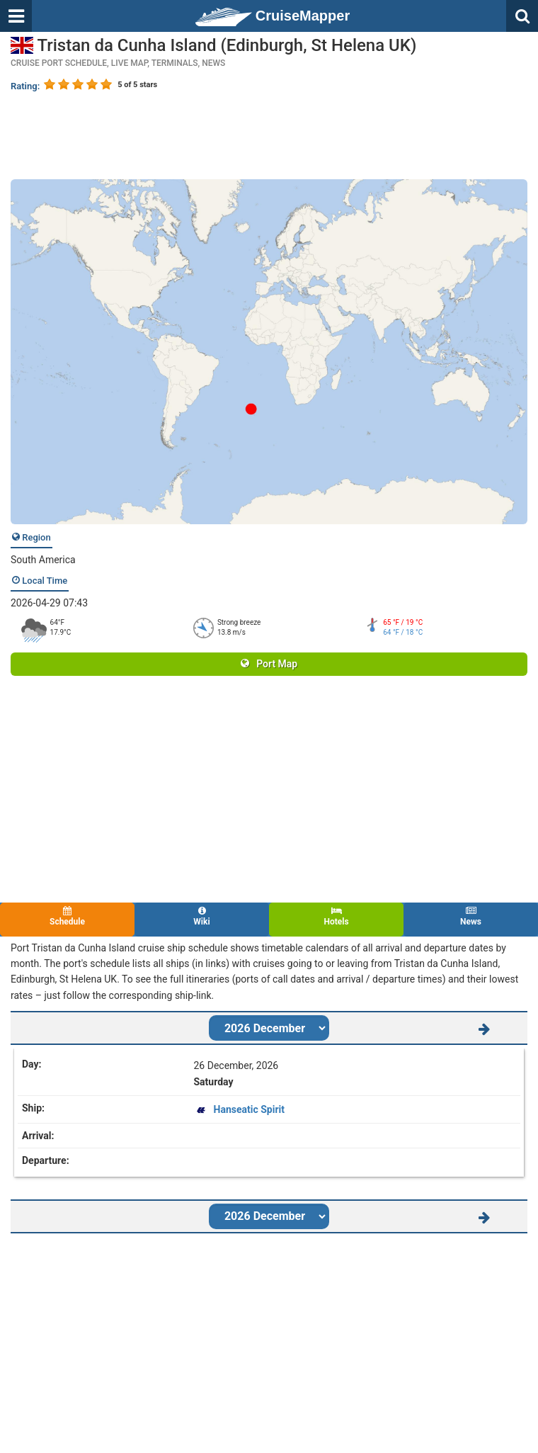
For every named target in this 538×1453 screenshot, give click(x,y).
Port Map (269, 663)
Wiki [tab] (201, 916)
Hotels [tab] (336, 916)
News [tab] (470, 916)
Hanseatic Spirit (249, 1109)
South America (43, 559)
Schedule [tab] (67, 916)
